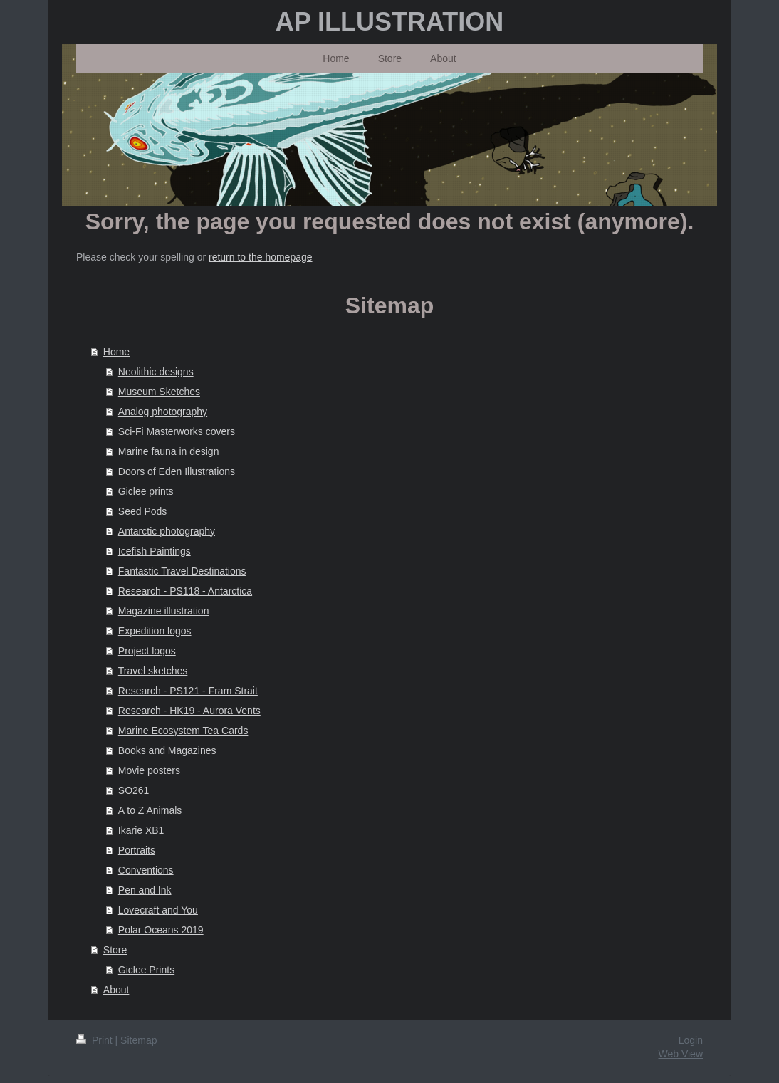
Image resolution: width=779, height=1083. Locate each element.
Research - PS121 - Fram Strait (188, 690)
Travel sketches (153, 670)
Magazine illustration (163, 611)
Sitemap (138, 1040)
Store (115, 950)
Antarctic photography (166, 531)
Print (95, 1040)
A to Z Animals (150, 810)
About (116, 989)
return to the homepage (261, 257)
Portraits (136, 850)
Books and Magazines (167, 750)
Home (116, 351)
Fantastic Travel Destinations (182, 571)
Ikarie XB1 (141, 830)
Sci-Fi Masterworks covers (176, 431)
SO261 (134, 790)
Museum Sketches (159, 391)
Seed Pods (142, 511)
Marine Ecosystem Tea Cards (183, 730)
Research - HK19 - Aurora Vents (189, 710)
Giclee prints (146, 491)
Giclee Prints (146, 969)
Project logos (147, 650)
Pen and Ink (145, 890)
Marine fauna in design (168, 451)
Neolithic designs (156, 371)
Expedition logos (155, 631)
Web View (680, 1054)
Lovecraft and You (158, 910)
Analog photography (162, 411)
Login (691, 1040)
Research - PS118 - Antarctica (185, 591)
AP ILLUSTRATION (390, 21)
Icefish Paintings (154, 551)
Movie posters (149, 770)
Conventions (146, 870)
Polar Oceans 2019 (161, 930)
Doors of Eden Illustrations (176, 471)
